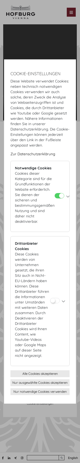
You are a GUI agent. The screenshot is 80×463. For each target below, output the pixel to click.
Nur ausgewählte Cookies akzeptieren (40, 383)
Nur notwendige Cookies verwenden (40, 392)
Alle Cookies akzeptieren (40, 374)
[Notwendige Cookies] (59, 195)
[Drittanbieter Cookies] (55, 300)
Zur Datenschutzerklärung (32, 154)
